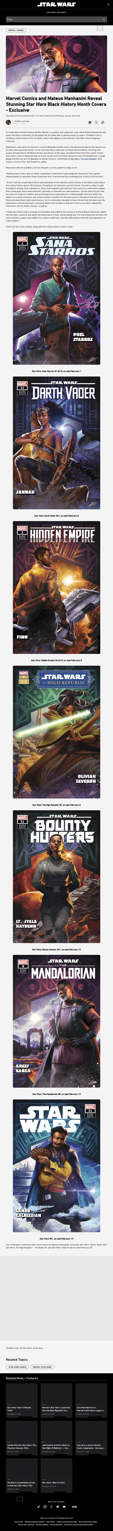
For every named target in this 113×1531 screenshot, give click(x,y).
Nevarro (34, 158)
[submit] (109, 4)
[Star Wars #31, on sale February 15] (56, 1238)
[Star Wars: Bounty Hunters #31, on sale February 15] (56, 949)
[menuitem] (4, 4)
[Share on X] (96, 122)
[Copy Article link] (103, 122)
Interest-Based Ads (56, 1524)
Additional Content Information (34, 1521)
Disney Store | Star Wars (26, 1524)
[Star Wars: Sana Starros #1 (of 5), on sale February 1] (56, 371)
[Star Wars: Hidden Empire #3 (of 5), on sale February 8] (56, 660)
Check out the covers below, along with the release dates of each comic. (39, 226)
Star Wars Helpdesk (42, 1524)
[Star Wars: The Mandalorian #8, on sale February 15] (56, 1094)
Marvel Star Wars (42, 1367)
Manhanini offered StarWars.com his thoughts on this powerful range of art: (41, 167)
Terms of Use (18, 1521)
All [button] (11, 19)
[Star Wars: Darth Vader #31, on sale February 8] (56, 515)
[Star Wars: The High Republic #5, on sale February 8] (56, 804)
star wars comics (17, 1367)
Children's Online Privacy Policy (67, 1521)
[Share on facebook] (90, 122)
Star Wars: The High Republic (84, 158)
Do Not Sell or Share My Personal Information (78, 1524)
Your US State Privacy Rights (88, 1521)
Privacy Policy (50, 1521)
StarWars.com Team (21, 121)
